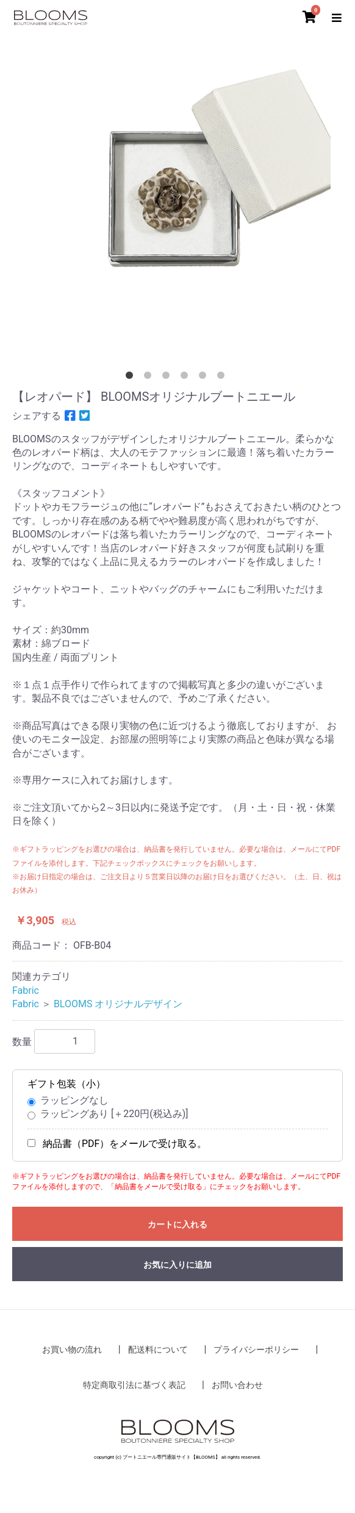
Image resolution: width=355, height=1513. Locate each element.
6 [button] (223, 378)
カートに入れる (177, 1224)
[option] (177, 203)
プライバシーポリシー (256, 1349)
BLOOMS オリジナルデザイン (118, 1004)
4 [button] (187, 378)
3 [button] (168, 378)
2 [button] (150, 378)
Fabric (25, 990)
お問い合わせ (237, 1385)
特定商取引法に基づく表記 (134, 1385)
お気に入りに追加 (177, 1265)
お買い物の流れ (72, 1349)
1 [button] (132, 378)
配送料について (158, 1349)
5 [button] (205, 378)
